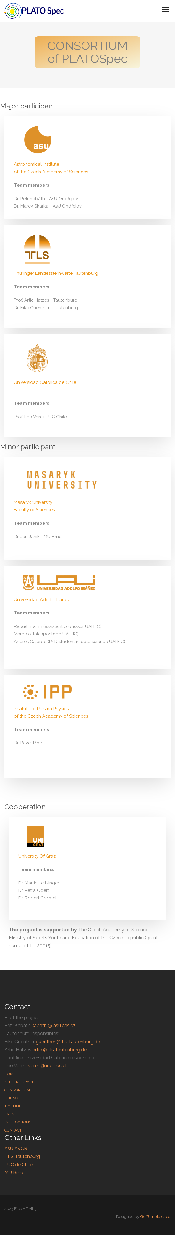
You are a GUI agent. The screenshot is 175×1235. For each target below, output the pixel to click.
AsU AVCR (15, 1148)
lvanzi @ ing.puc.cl (47, 1065)
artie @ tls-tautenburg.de (60, 1050)
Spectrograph (19, 1082)
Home (10, 1074)
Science (12, 1098)
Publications (17, 1122)
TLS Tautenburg (22, 1156)
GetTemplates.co (155, 1216)
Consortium (17, 1090)
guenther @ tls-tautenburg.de (68, 1042)
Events (11, 1114)
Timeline (12, 1106)
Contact (13, 1130)
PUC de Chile (18, 1164)
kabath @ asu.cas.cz (54, 1025)
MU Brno (13, 1172)
